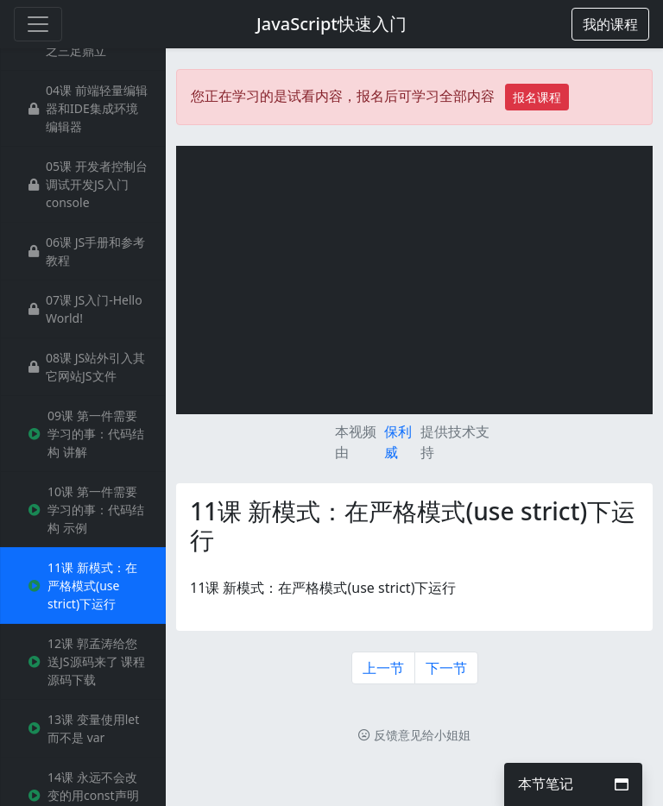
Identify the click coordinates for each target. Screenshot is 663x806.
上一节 (383, 667)
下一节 (446, 667)
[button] (610, 24)
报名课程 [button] (537, 97)
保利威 (398, 442)
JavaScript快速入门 (331, 23)
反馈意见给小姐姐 (414, 735)
